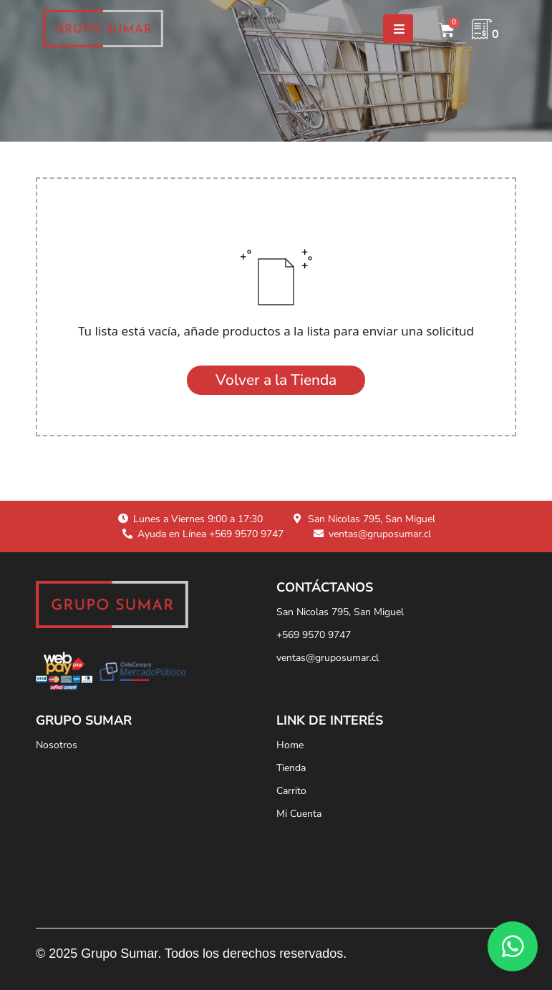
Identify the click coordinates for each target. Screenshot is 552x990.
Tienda (291, 768)
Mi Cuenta (298, 813)
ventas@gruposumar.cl (327, 658)
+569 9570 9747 (313, 635)
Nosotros (56, 745)
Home (290, 745)
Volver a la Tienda (276, 380)
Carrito (291, 791)
